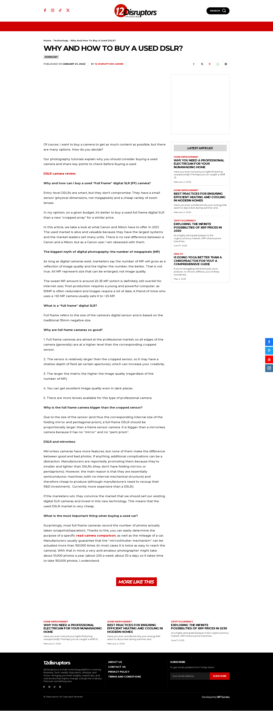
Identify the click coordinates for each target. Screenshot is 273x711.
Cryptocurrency (185, 221)
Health (178, 254)
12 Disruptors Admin (109, 63)
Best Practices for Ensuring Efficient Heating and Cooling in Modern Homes (199, 197)
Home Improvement (186, 157)
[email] (190, 676)
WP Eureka (223, 697)
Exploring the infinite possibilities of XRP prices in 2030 (198, 227)
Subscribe (219, 676)
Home (47, 40)
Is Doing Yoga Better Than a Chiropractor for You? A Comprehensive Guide (198, 261)
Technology (60, 40)
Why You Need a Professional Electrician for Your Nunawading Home (199, 164)
